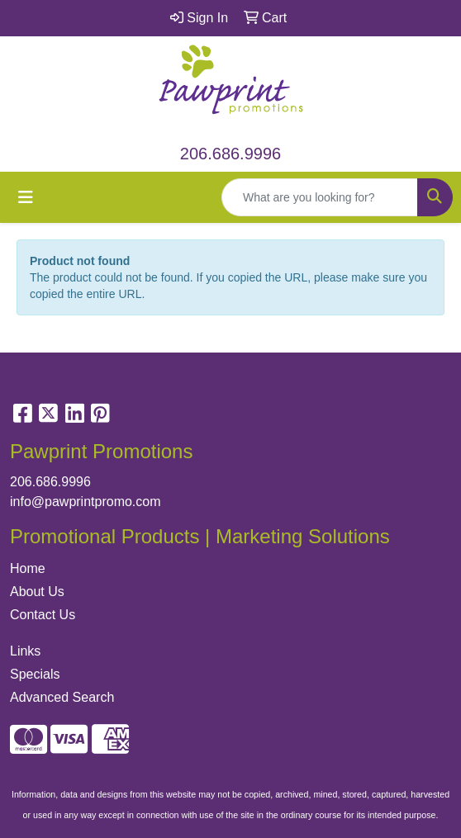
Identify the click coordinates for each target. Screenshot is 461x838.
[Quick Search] (319, 197)
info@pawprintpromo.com (85, 502)
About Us (37, 592)
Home (27, 568)
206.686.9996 (230, 153)
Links (25, 651)
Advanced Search (62, 697)
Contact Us (42, 615)
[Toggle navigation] (25, 197)
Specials (34, 674)
